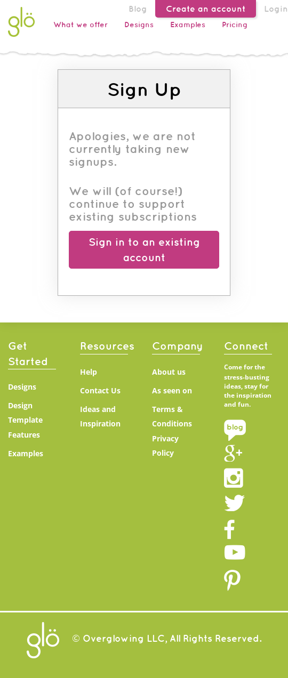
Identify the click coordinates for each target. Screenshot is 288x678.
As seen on (172, 390)
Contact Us (100, 390)
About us (169, 372)
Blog (138, 8)
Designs (139, 24)
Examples (187, 24)
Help (88, 372)
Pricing (234, 24)
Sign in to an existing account (144, 249)
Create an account (205, 8)
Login (276, 8)
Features (24, 435)
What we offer (80, 24)
